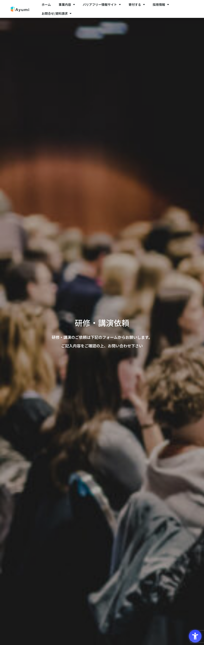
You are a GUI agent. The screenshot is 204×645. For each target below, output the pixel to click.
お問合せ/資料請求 (56, 13)
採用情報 (161, 4)
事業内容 (67, 4)
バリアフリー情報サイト (102, 4)
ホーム (46, 4)
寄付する (137, 4)
